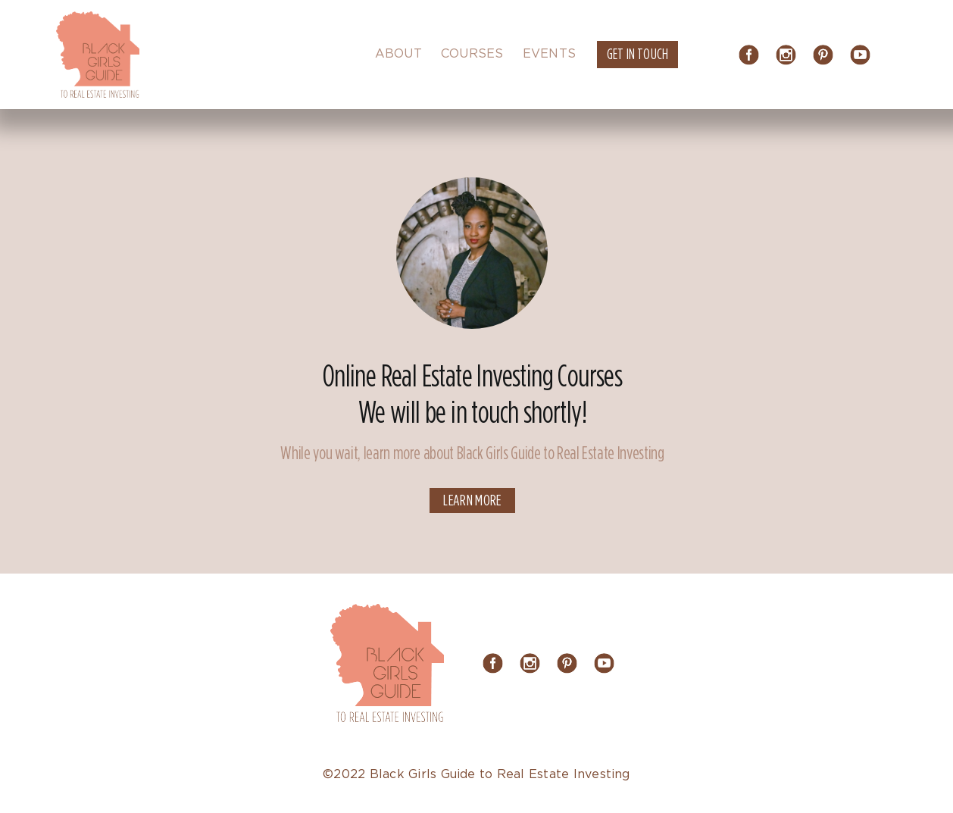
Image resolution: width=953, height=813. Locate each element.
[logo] (97, 17)
